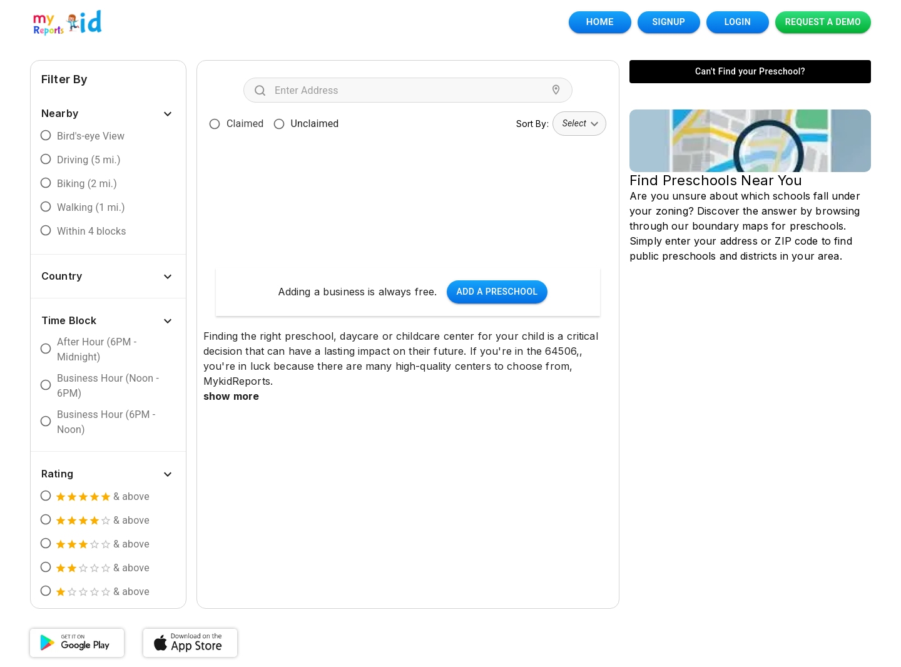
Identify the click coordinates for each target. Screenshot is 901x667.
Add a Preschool (497, 291)
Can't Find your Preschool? (750, 71)
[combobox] (411, 90)
